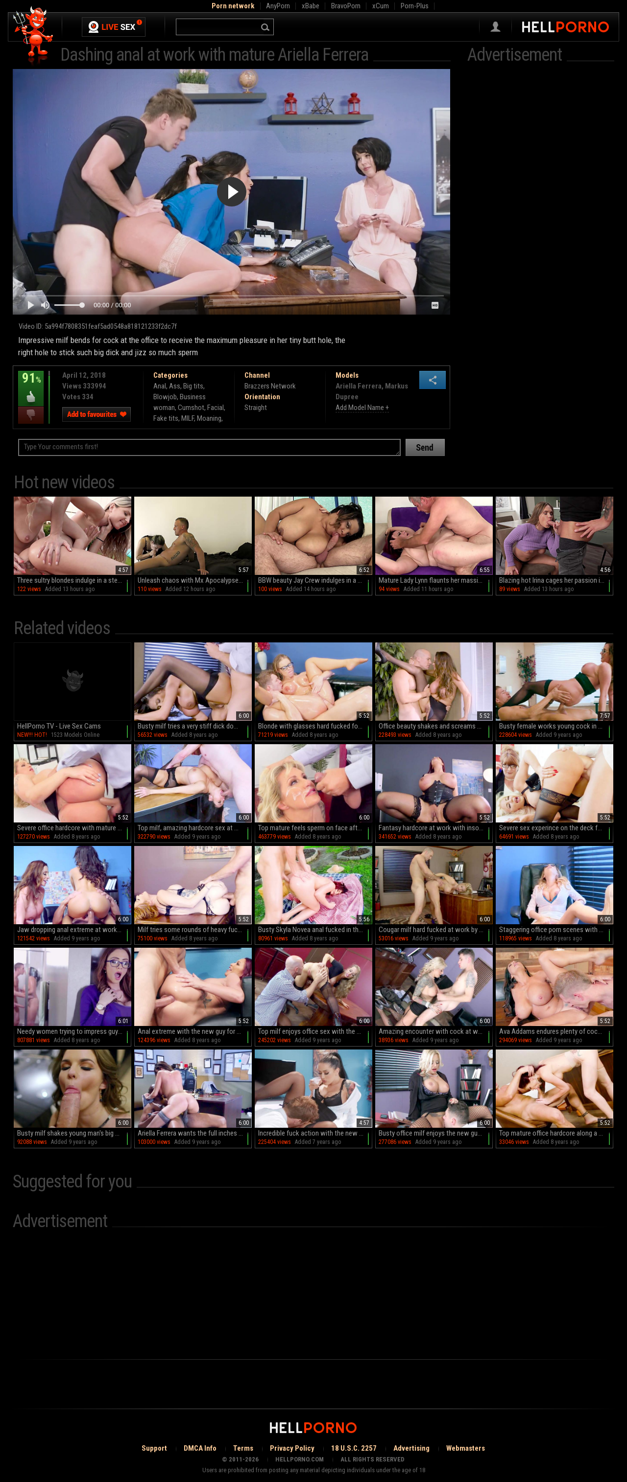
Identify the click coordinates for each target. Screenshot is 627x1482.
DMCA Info (200, 1448)
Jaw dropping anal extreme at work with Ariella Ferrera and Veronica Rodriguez (74, 929)
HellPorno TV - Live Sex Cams (59, 726)
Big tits (193, 386)
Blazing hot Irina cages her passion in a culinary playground (556, 580)
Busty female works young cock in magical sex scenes (556, 726)
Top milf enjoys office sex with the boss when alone (315, 1031)
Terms (243, 1448)
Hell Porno (33, 36)
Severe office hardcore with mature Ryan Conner (74, 827)
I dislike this (31, 415)
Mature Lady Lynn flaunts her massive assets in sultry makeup (436, 580)
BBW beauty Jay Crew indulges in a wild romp (315, 580)
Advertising (411, 1448)
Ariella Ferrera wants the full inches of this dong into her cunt (195, 1133)
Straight (255, 407)
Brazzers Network (270, 386)
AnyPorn (278, 5)
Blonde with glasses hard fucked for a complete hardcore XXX (315, 726)
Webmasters (465, 1448)
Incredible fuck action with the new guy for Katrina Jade (315, 1133)
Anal (159, 386)
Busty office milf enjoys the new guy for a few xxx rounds (436, 1133)
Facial (215, 407)
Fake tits (165, 418)
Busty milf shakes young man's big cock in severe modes (74, 1133)
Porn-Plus (415, 5)
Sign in (495, 27)
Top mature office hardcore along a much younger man (556, 1133)
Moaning (209, 418)
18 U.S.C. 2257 (354, 1448)
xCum (380, 5)
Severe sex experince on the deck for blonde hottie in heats (556, 827)
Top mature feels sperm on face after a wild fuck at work (315, 827)
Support (154, 1448)
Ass (174, 386)
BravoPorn (346, 5)
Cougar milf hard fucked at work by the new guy (436, 929)
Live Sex (113, 27)
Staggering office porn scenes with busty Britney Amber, (556, 929)
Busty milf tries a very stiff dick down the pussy (195, 726)
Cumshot (191, 407)
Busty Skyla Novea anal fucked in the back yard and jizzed (315, 929)
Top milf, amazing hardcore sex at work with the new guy (195, 827)
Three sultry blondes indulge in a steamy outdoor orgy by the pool (74, 580)
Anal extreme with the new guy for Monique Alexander (195, 1031)
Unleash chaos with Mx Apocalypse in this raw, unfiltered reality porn (195, 580)
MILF (187, 418)
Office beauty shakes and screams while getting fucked (436, 726)
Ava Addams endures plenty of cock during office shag (556, 1031)
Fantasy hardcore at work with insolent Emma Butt (436, 827)
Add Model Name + (362, 407)
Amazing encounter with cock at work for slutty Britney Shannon (436, 1031)
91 (31, 385)
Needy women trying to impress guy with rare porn (74, 1031)
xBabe (310, 5)
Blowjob (165, 396)
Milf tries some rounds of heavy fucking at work (195, 929)
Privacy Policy (292, 1448)
